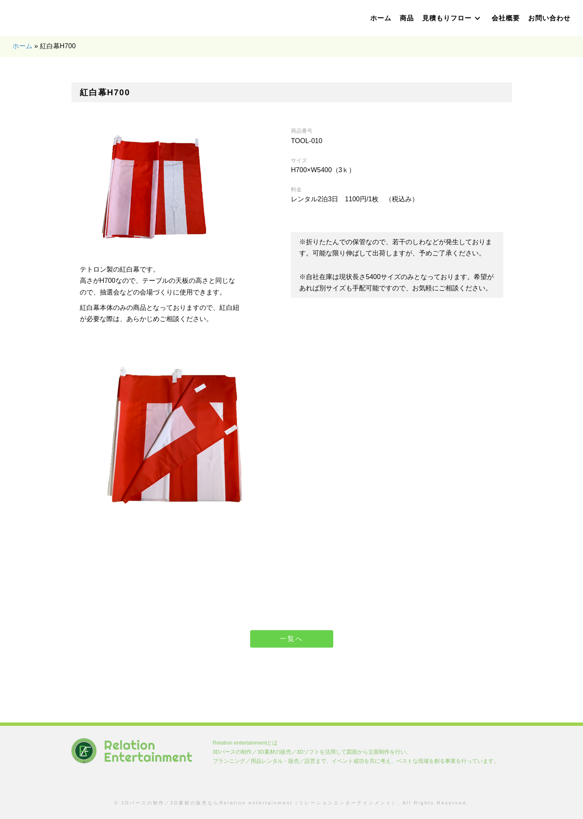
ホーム (22, 45)
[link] (381, 18)
